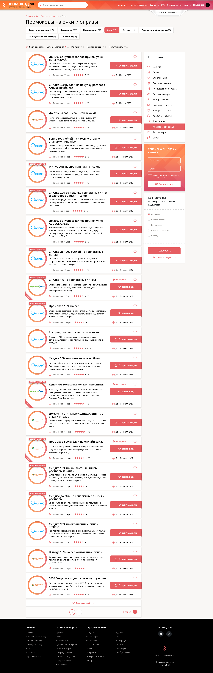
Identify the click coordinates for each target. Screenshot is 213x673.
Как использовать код (36, 636)
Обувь (153, 72)
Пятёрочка (91, 652)
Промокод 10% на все (64, 306)
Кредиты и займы (159, 115)
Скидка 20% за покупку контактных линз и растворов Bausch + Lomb (78, 194)
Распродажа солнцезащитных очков (74, 332)
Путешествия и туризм (162, 88)
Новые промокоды (139, 5)
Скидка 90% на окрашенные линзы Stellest (74, 525)
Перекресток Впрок (95, 656)
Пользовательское (165, 663)
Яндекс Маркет (93, 636)
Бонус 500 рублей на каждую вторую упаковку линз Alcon (74, 140)
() (60, 604)
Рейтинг (75, 46)
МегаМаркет (121, 648)
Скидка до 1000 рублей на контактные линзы (76, 253)
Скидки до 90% (157, 5)
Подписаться (160, 184)
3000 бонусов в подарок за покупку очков (77, 578)
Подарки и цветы (159, 105)
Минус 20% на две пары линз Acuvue (74, 166)
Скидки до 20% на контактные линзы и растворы (76, 497)
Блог (28, 648)
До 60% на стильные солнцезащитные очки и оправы (76, 415)
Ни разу (154, 236)
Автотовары (156, 132)
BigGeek (119, 632)
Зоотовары (156, 121)
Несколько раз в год (160, 231)
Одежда (154, 66)
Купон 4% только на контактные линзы (76, 384)
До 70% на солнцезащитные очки (72, 113)
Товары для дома (159, 99)
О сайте (29, 632)
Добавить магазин (34, 640)
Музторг (119, 644)
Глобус (89, 648)
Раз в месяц (156, 226)
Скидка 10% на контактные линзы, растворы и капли (73, 469)
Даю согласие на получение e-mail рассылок (166, 176)
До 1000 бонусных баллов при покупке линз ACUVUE (76, 58)
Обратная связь (33, 656)
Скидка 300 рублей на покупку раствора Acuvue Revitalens (77, 86)
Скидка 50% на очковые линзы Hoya (74, 358)
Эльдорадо (121, 640)
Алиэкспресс (91, 640)
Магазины (122, 5)
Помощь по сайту (34, 644)
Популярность (116, 46)
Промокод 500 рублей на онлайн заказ (76, 441)
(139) (69, 30)
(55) (156, 30)
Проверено (120, 279)
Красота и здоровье (160, 126)
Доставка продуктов (65, 656)
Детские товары (158, 94)
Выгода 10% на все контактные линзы (76, 552)
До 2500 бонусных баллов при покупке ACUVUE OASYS (76, 222)
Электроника (157, 77)
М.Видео (90, 632)
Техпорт (89, 660)
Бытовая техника (159, 83)
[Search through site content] (63, 5)
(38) (92, 30)
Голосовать (164, 251)
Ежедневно (156, 215)
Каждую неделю (158, 220)
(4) (42, 36)
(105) (129, 30)
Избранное (199, 5)
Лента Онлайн (92, 644)
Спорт (153, 137)
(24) (69, 36)
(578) (41, 30)
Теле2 (118, 636)
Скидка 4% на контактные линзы (72, 280)
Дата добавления (55, 46)
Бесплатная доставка (177, 5)
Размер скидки (94, 46)
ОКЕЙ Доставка (123, 652)
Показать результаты (164, 258)
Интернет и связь (159, 110)
